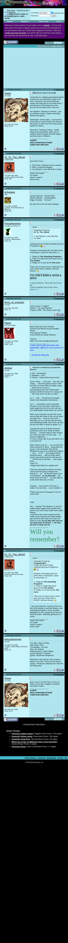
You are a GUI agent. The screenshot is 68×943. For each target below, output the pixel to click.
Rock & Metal (11, 12)
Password (34, 15)
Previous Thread (29, 724)
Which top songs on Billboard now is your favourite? (34, 742)
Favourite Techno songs (22, 736)
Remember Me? (57, 13)
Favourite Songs (19, 747)
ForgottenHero (12, 223)
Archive (60, 758)
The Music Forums (22, 10)
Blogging (24, 21)
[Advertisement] (27, 68)
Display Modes (56, 46)
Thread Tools (43, 46)
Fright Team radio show (39, 144)
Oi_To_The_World (14, 157)
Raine (7, 323)
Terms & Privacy (30, 758)
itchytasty (9, 192)
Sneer (7, 93)
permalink (59, 89)
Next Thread (40, 724)
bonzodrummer (12, 639)
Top (66, 758)
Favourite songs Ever (21, 739)
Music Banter (11, 10)
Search (58, 21)
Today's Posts (43, 21)
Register (10, 21)
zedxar (8, 368)
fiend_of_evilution (14, 302)
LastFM (33, 140)
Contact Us (42, 758)
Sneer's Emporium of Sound (41, 142)
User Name (35, 13)
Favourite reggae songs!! (22, 734)
